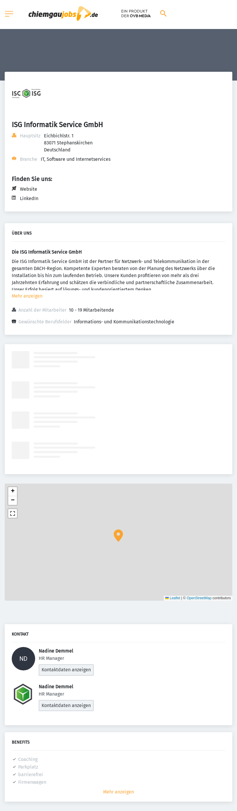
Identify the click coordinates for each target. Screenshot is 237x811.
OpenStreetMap (199, 598)
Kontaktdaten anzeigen (66, 669)
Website (28, 189)
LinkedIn (29, 198)
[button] (118, 535)
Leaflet (172, 598)
